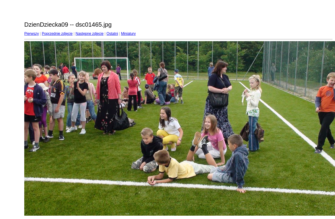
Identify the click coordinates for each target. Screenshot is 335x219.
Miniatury (128, 34)
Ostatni (112, 34)
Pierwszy (31, 34)
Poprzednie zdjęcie (57, 34)
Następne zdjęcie (89, 34)
